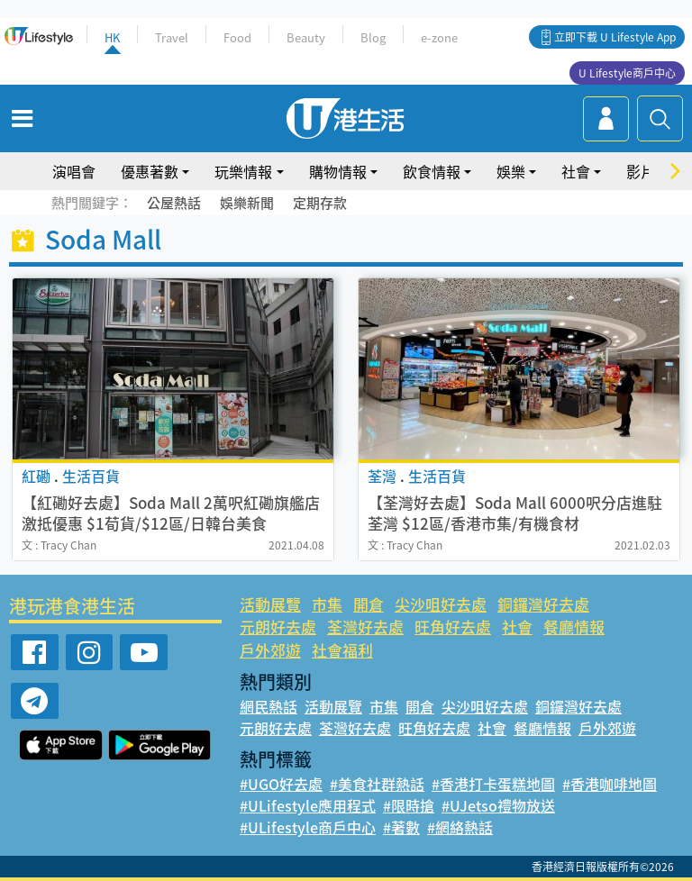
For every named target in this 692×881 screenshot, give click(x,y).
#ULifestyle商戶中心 (308, 827)
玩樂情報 (243, 171)
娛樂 (510, 171)
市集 (327, 604)
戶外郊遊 (270, 650)
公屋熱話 (174, 203)
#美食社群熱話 (377, 784)
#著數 (401, 827)
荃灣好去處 (365, 626)
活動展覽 (270, 604)
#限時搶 (408, 805)
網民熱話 (268, 706)
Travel (171, 37)
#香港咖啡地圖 (609, 784)
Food (237, 37)
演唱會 (74, 171)
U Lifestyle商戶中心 (627, 73)
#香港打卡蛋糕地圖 (493, 784)
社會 (575, 171)
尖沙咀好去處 (441, 604)
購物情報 (338, 171)
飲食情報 (431, 171)
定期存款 (320, 203)
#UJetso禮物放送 (498, 805)
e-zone (439, 37)
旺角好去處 (452, 626)
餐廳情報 (574, 626)
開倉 (368, 604)
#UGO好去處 (281, 784)
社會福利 (342, 650)
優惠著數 (149, 171)
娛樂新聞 (247, 203)
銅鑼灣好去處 (543, 604)
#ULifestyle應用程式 (308, 805)
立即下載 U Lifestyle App (615, 37)
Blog (373, 37)
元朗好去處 (278, 626)
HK (112, 37)
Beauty (306, 37)
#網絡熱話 (460, 827)
